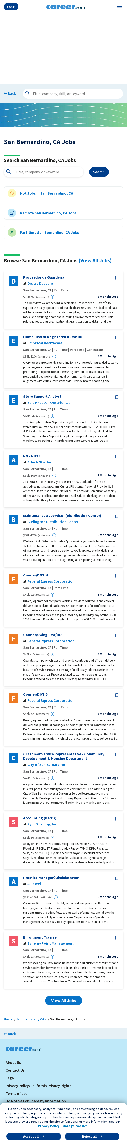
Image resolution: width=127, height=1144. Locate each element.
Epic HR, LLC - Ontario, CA (48, 402)
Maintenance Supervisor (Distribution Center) (62, 515)
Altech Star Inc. (40, 462)
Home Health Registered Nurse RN (53, 337)
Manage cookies (75, 1126)
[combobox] (43, 172)
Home (8, 1019)
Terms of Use (16, 1093)
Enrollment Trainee (40, 937)
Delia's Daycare (40, 283)
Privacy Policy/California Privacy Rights (38, 1085)
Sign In (11, 6)
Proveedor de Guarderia (43, 277)
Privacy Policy (48, 1126)
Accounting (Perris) (40, 818)
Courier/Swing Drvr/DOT (43, 635)
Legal (10, 1077)
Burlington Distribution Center (52, 522)
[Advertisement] (63, 48)
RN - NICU (31, 456)
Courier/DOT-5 (35, 694)
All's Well (34, 884)
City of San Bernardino (46, 764)
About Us (13, 1062)
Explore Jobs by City (31, 1019)
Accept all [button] (31, 1136)
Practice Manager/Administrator (51, 877)
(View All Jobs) (95, 260)
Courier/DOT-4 (35, 575)
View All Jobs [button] (63, 1000)
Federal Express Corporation (51, 581)
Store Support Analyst (42, 396)
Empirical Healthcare (44, 343)
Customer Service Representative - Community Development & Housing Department (63, 756)
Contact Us (15, 1070)
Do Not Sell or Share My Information (36, 1101)
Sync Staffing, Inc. (42, 824)
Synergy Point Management (50, 943)
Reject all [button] (89, 1136)
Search (99, 172)
